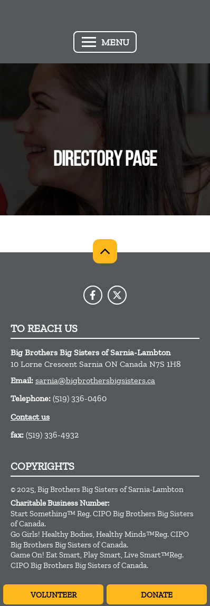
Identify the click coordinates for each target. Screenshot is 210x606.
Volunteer (54, 595)
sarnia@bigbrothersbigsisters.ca (95, 380)
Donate (157, 595)
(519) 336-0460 (80, 398)
